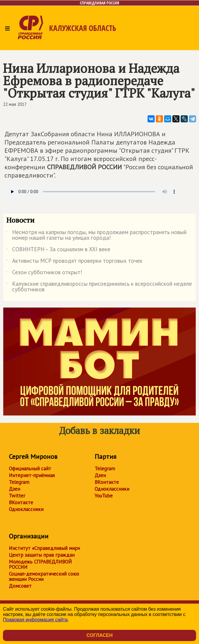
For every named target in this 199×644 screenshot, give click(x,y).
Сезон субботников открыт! (44, 273)
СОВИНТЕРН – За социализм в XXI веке (58, 250)
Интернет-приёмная (32, 475)
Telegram (19, 482)
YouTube (104, 495)
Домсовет (20, 586)
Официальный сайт (30, 468)
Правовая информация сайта (35, 619)
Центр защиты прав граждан (42, 555)
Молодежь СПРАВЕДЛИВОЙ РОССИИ (40, 564)
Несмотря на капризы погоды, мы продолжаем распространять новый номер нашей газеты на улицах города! (96, 235)
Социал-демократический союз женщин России (44, 576)
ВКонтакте (21, 502)
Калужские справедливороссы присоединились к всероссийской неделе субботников (99, 287)
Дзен (14, 489)
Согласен (99, 635)
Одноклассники (26, 509)
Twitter (17, 495)
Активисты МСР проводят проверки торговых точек (74, 262)
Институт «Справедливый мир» (44, 548)
